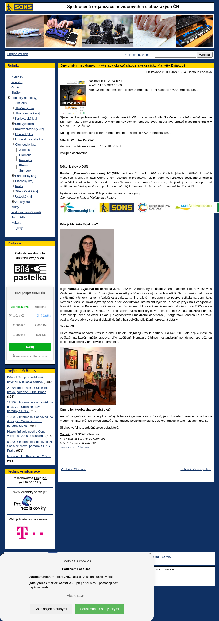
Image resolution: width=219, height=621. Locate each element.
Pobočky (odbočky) (24, 98)
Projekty (17, 228)
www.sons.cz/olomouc (74, 447)
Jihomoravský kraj (27, 113)
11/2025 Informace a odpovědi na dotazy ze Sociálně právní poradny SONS (30, 408)
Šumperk (25, 170)
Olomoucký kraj (25, 144)
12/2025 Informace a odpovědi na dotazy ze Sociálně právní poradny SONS (30, 422)
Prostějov (25, 160)
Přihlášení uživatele (137, 54)
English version (17, 54)
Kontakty (17, 82)
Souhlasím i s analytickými (99, 609)
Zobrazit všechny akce (195, 469)
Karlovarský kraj (26, 118)
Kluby (15, 207)
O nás (15, 87)
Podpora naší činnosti (26, 212)
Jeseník (24, 150)
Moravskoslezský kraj (29, 139)
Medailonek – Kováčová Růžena (29, 457)
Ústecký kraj (23, 196)
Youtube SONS (160, 561)
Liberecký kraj (24, 134)
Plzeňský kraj (24, 181)
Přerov (23, 165)
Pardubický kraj (25, 176)
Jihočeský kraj (24, 108)
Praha (19, 186)
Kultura (16, 222)
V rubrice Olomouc (72, 469)
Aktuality (17, 77)
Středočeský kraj (26, 191)
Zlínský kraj (23, 202)
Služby (16, 92)
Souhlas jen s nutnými (51, 609)
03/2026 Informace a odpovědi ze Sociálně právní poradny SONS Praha (30, 447)
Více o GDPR (77, 596)
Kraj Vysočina (24, 124)
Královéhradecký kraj (29, 129)
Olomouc (25, 155)
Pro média (18, 217)
